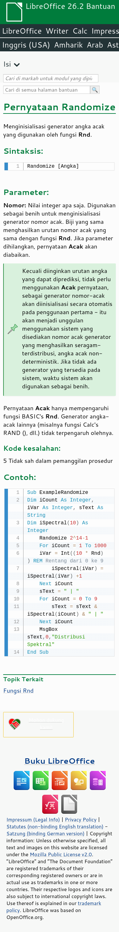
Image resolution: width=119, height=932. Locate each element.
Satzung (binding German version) (45, 832)
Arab (95, 44)
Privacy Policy (80, 818)
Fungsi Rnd (18, 689)
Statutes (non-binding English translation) (54, 825)
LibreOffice (22, 30)
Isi (7, 64)
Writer (56, 30)
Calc (80, 30)
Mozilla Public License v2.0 (61, 853)
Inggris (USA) (26, 44)
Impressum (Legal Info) (33, 818)
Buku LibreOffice (59, 759)
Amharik (68, 44)
